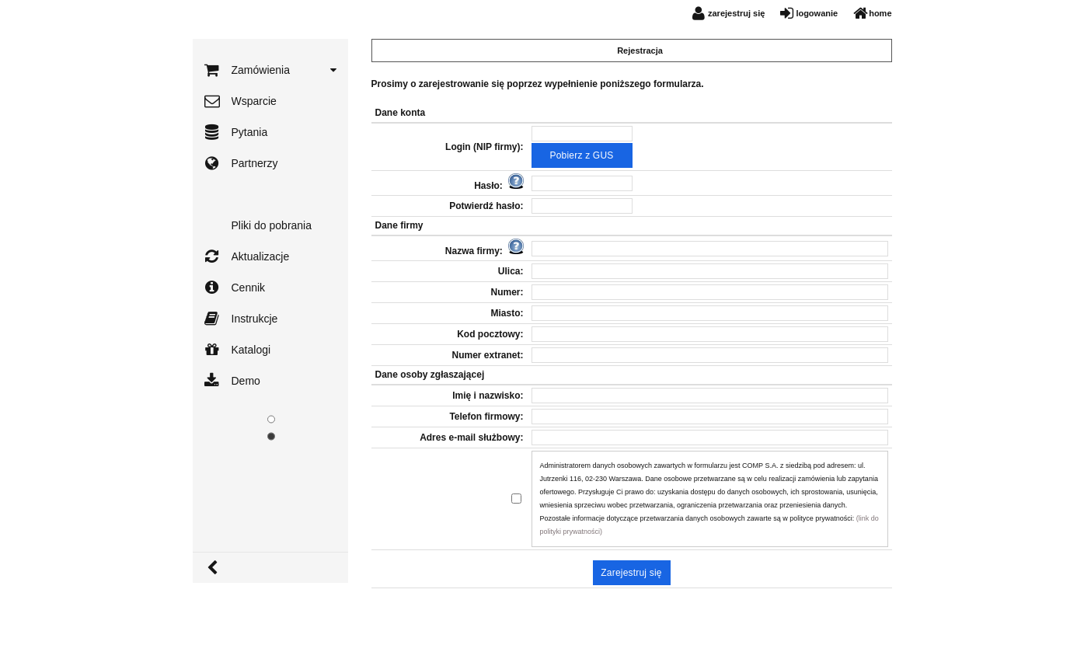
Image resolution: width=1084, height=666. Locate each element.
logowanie (817, 13)
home (880, 13)
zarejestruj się (736, 13)
